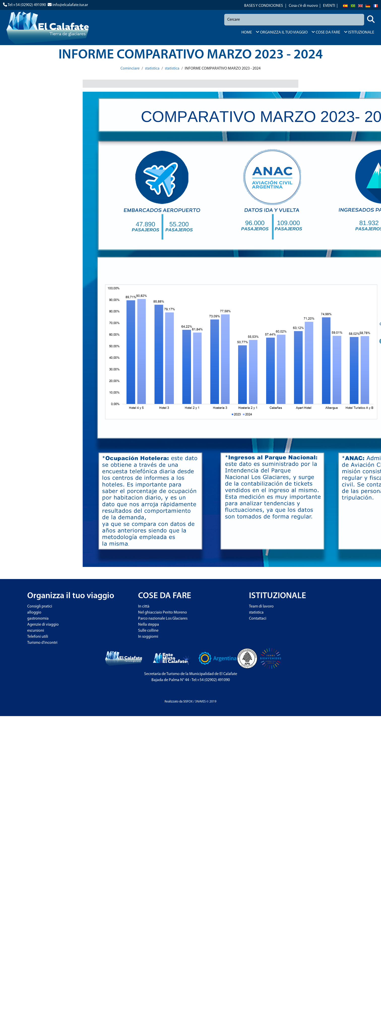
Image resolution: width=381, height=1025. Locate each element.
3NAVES (200, 701)
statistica (152, 69)
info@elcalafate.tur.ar (70, 5)
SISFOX (188, 701)
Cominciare (130, 69)
